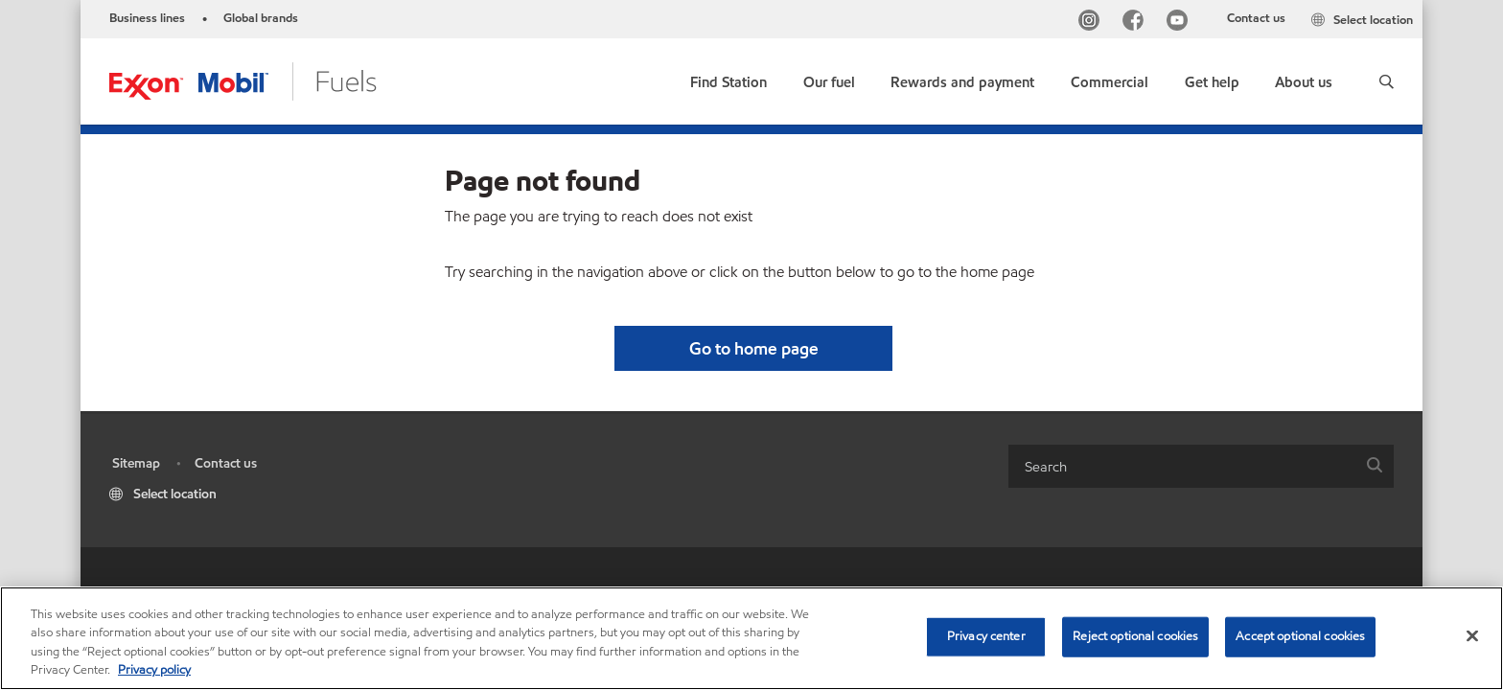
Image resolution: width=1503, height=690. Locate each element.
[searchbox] (1181, 466)
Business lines (147, 18)
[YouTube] (1181, 22)
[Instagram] (1093, 22)
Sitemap (136, 463)
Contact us (1256, 18)
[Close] (1472, 635)
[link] (728, 78)
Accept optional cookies (1300, 636)
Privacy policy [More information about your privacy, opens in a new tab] (154, 669)
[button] (1386, 81)
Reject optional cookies (1135, 636)
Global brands (260, 18)
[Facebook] (1137, 22)
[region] (751, 638)
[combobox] (1201, 466)
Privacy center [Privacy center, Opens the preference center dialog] (986, 636)
